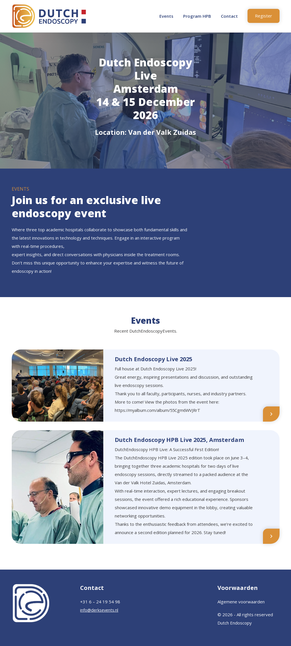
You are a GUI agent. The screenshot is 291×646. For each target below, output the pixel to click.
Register (263, 16)
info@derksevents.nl (100, 610)
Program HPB (197, 16)
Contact (229, 16)
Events (166, 16)
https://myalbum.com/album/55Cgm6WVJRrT (159, 410)
